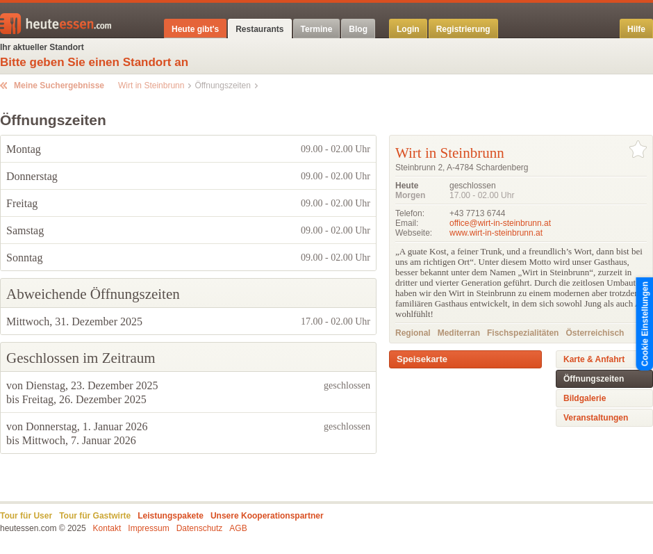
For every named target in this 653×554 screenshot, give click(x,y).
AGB (238, 528)
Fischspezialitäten (523, 333)
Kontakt (107, 528)
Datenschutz (199, 528)
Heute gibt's (195, 29)
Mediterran (459, 333)
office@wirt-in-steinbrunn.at (500, 223)
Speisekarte (422, 359)
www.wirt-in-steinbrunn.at (496, 233)
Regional (413, 333)
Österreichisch (594, 333)
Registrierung (463, 29)
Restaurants (259, 29)
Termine (317, 29)
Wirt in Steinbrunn (151, 85)
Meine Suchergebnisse (59, 85)
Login (408, 29)
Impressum (148, 528)
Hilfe (636, 29)
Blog (358, 29)
